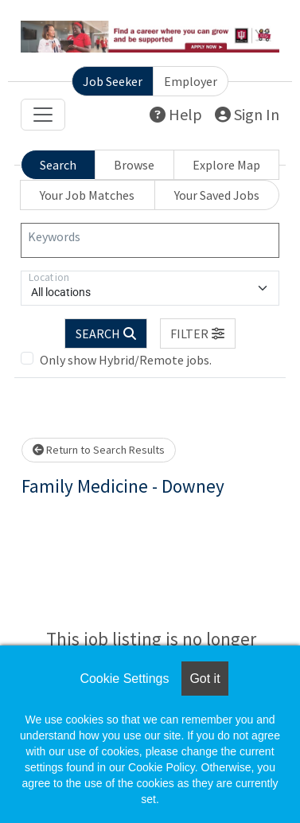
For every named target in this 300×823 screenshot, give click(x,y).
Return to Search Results (99, 450)
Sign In (247, 114)
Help (176, 114)
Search (58, 165)
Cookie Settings (124, 678)
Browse (134, 165)
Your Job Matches (87, 195)
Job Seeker (112, 81)
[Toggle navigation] (43, 115)
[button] (198, 333)
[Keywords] (150, 240)
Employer (190, 81)
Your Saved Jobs (216, 195)
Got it (204, 678)
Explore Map (226, 165)
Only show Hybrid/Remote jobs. (126, 359)
